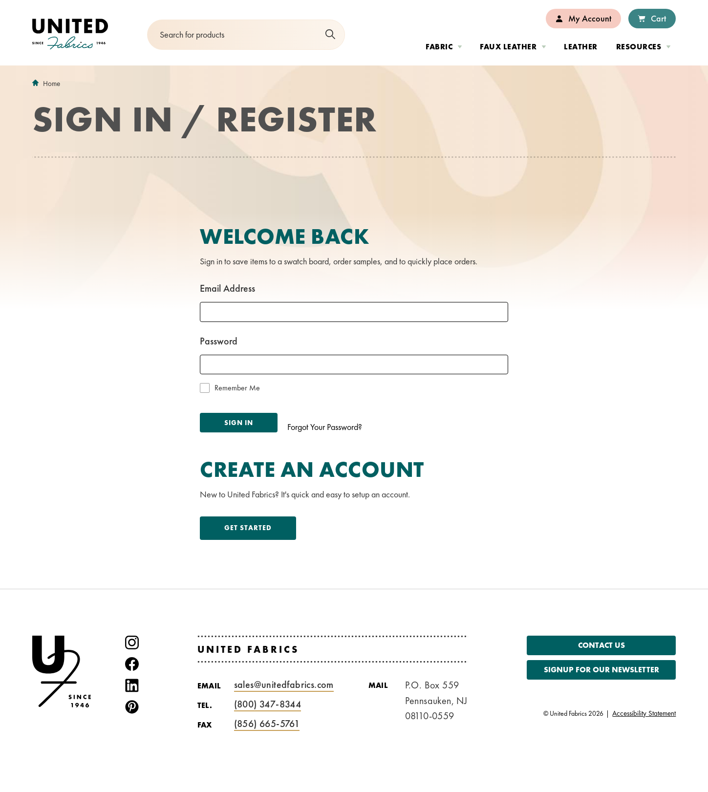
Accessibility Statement (644, 713)
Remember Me (237, 388)
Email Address (227, 288)
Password (218, 341)
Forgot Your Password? (324, 426)
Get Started (248, 527)
